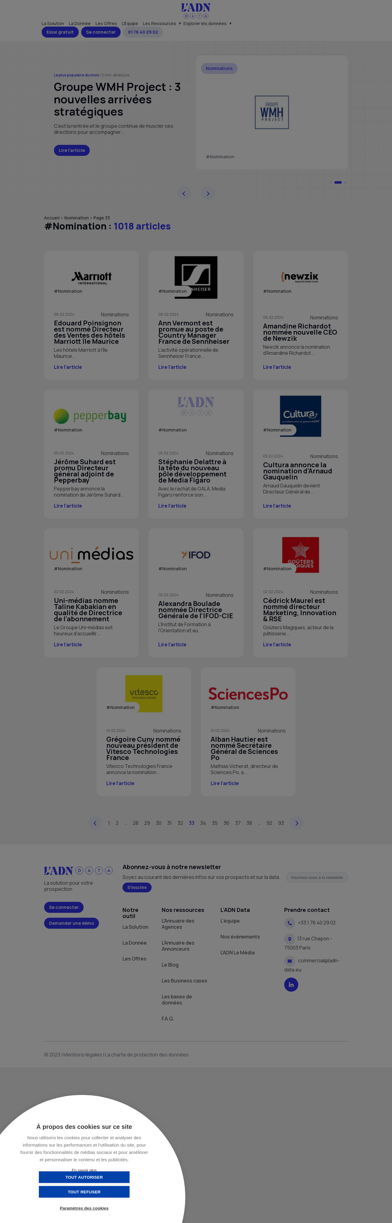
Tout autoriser (53, 1191)
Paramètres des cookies (84, 1208)
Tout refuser (114, 1191)
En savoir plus (84, 1170)
